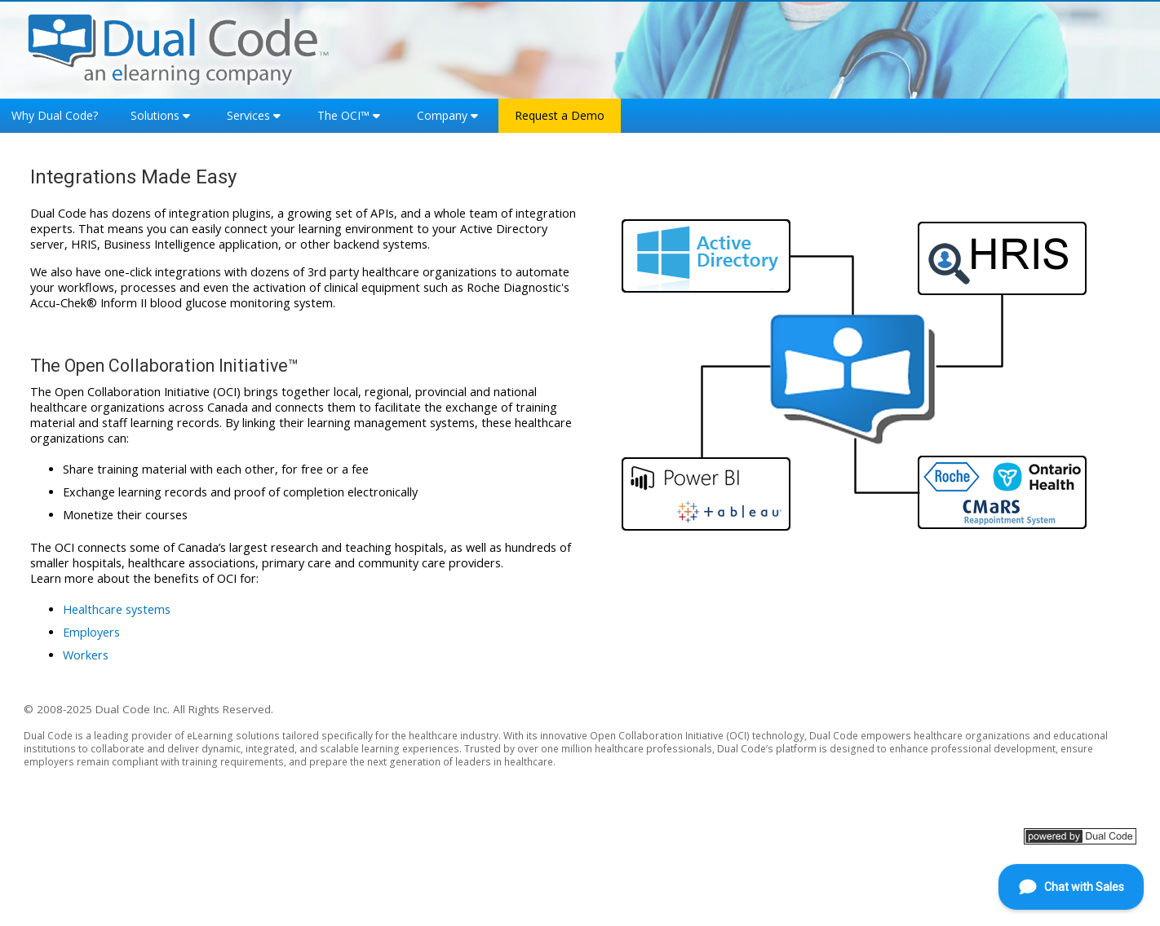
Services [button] (248, 115)
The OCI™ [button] (343, 115)
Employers (91, 632)
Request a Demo (559, 115)
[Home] (179, 47)
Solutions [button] (155, 115)
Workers (85, 655)
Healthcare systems (116, 609)
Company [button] (442, 115)
